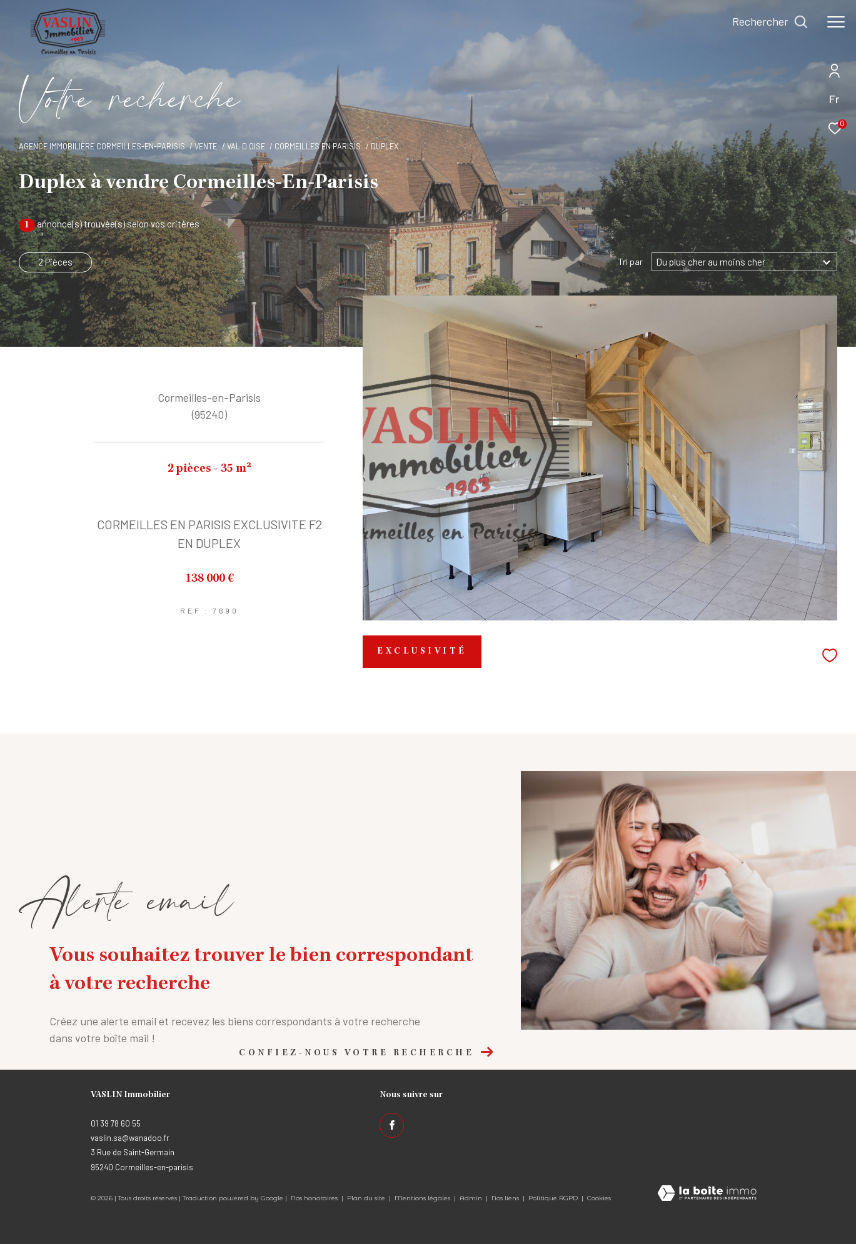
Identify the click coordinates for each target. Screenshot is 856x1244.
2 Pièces (55, 261)
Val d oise (246, 146)
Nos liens (506, 1198)
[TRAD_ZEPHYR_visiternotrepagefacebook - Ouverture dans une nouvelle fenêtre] (392, 1125)
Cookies (599, 1198)
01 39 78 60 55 (116, 1123)
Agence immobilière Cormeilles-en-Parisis (102, 146)
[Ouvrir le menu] (836, 22)
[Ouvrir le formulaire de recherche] (770, 21)
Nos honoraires (314, 1198)
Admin (472, 1198)
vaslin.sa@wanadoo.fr (130, 1138)
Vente (205, 146)
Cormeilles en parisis (317, 146)
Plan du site (367, 1198)
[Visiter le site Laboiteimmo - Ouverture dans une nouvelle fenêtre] (706, 1194)
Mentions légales (423, 1198)
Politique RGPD (553, 1198)
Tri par (630, 261)
